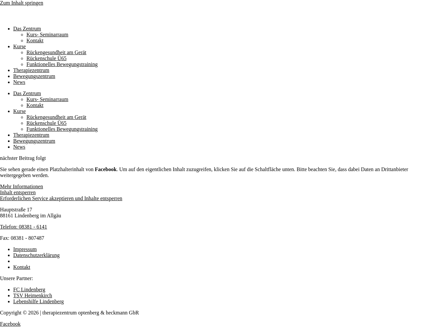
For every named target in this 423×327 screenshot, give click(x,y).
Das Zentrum (27, 28)
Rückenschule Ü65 (46, 58)
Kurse (19, 46)
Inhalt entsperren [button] (18, 192)
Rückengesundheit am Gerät (56, 52)
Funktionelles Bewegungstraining (62, 64)
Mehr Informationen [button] (21, 186)
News (19, 82)
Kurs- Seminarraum (47, 34)
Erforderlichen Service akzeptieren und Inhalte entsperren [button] (61, 198)
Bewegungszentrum (34, 76)
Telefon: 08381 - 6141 (23, 227)
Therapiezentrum (31, 70)
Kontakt (35, 40)
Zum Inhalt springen (21, 3)
